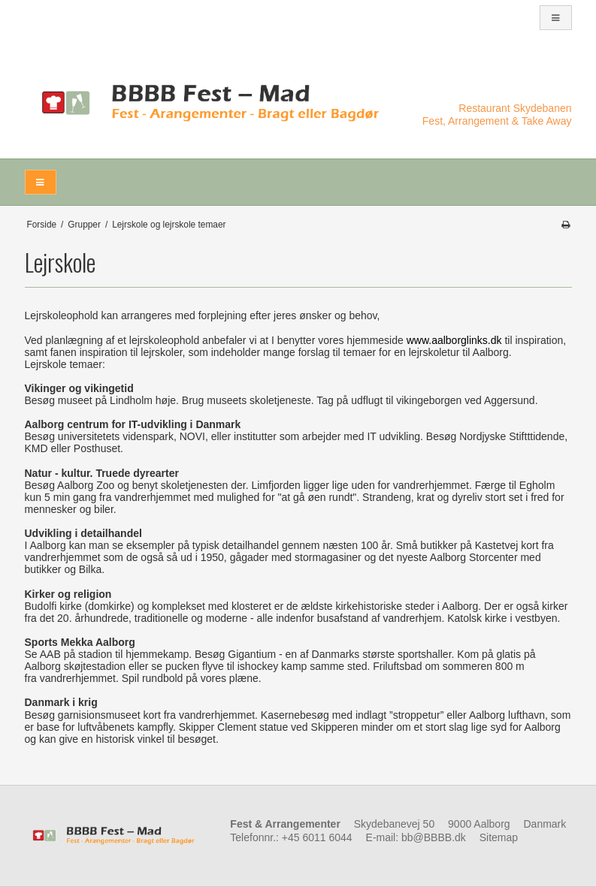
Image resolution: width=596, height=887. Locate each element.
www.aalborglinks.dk (454, 340)
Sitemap (499, 837)
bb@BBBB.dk (433, 837)
